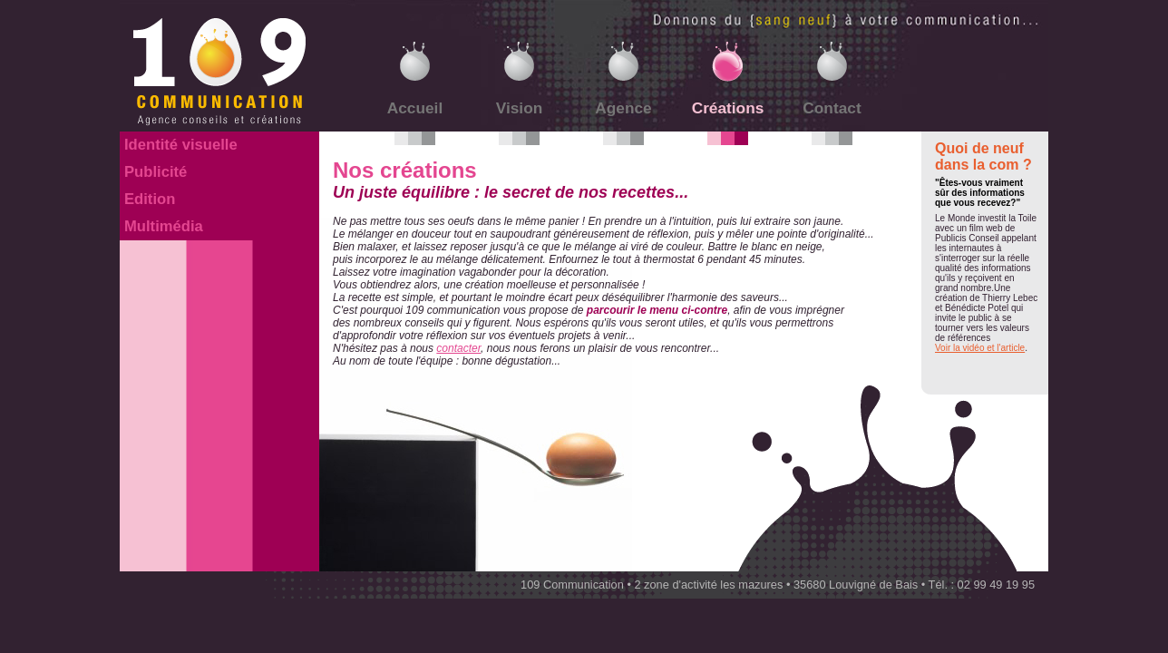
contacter (458, 348)
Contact (832, 108)
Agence (623, 108)
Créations (728, 108)
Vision (519, 108)
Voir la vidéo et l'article (980, 348)
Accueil (415, 108)
